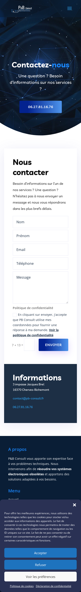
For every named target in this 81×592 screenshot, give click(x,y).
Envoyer (53, 345)
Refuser (40, 565)
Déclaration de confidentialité (53, 586)
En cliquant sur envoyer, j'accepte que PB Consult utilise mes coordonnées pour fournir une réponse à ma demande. (40, 325)
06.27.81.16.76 (40, 107)
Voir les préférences (40, 576)
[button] (74, 505)
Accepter (40, 553)
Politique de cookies (22, 586)
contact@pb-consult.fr (28, 398)
